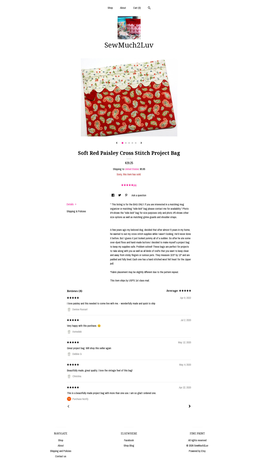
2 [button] (126, 143)
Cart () (137, 8)
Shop (110, 8)
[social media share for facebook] (113, 195)
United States (132, 169)
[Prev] (68, 407)
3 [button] (129, 143)
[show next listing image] (141, 143)
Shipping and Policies (60, 451)
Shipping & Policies (76, 211)
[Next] (189, 406)
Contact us (60, 456)
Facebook (129, 440)
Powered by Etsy (197, 451)
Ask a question (139, 195)
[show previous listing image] (117, 143)
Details (71, 204)
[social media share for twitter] (120, 195)
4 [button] (132, 143)
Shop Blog (129, 445)
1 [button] (122, 143)
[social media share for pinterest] (126, 195)
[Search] (149, 8)
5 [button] (135, 143)
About (123, 8)
